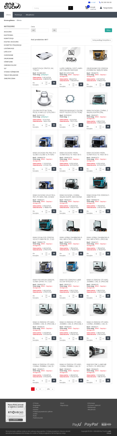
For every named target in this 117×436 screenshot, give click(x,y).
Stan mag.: (37, 74)
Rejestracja (64, 405)
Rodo (35, 416)
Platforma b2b (38, 418)
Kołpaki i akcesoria (11, 42)
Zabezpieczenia (9, 78)
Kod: (34, 73)
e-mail (92, 2)
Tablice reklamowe (11, 75)
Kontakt (35, 407)
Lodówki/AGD (9, 48)
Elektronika (8, 35)
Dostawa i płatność (94, 405)
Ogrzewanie (8, 55)
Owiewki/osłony (10, 65)
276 (48, 389)
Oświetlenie (8, 62)
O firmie (36, 403)
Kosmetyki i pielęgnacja (12, 45)
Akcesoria (8, 32)
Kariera (35, 409)
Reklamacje (92, 407)
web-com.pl (109, 432)
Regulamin (36, 405)
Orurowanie (8, 58)
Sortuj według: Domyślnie (101, 40)
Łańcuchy (7, 52)
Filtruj (108, 30)
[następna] (52, 389)
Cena (33, 27)
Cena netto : (37, 77)
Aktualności (30, 15)
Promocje (18, 15)
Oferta (8, 15)
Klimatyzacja (9, 38)
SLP (5, 68)
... (43, 389)
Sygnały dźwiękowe (11, 72)
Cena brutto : (38, 79)
